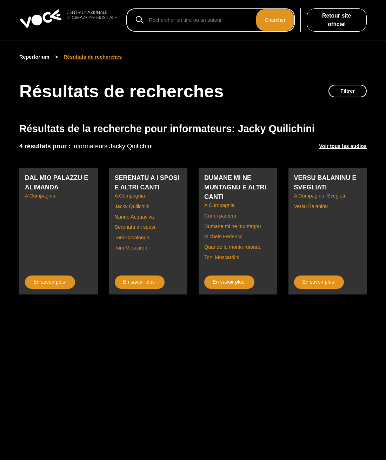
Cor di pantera (220, 216)
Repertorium (34, 57)
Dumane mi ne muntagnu (232, 226)
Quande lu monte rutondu (232, 247)
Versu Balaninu (311, 206)
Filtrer (347, 91)
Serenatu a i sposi (135, 227)
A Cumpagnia (40, 196)
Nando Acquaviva (134, 217)
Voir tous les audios (343, 146)
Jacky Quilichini (132, 206)
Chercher (275, 20)
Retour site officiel (336, 20)
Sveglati (336, 196)
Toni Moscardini (132, 248)
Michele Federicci (224, 236)
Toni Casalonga (132, 237)
